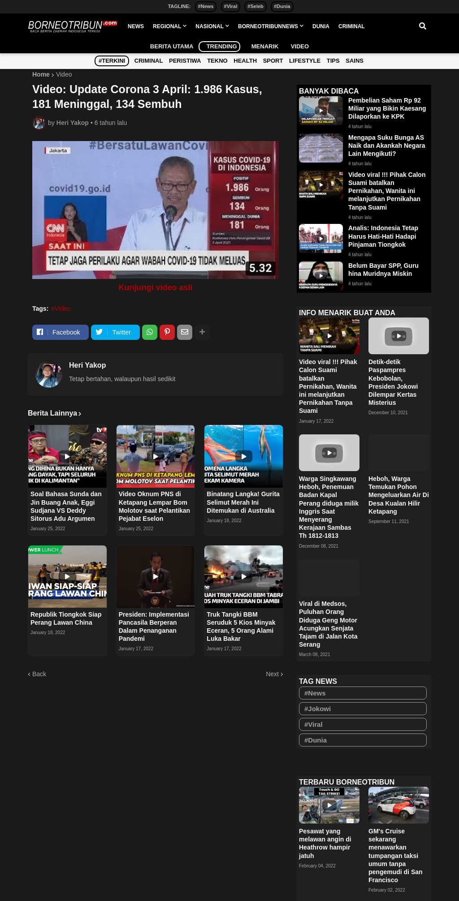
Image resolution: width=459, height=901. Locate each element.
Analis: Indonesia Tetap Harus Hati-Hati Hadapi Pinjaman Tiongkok (383, 236)
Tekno (217, 60)
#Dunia (282, 6)
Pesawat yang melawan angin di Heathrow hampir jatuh (325, 843)
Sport (273, 60)
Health (245, 60)
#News (206, 6)
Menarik (261, 46)
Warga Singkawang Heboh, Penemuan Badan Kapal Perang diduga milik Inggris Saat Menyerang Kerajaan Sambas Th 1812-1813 (329, 507)
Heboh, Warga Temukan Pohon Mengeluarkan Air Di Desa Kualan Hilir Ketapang (398, 495)
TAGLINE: (179, 6)
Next (272, 674)
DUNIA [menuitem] (320, 26)
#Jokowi (317, 708)
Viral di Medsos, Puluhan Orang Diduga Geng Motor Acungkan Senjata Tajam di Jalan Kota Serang (328, 624)
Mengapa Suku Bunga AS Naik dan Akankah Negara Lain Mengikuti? (386, 145)
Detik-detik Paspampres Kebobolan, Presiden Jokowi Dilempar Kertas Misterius (393, 382)
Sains (355, 60)
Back (39, 674)
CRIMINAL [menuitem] (351, 26)
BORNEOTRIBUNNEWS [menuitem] (268, 26)
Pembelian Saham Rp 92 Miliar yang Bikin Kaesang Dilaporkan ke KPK (387, 108)
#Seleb (255, 6)
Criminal (148, 60)
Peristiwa (185, 60)
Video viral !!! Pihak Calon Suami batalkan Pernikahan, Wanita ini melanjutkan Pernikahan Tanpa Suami (386, 191)
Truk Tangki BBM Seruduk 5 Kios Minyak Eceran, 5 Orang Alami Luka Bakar (241, 627)
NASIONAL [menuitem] (209, 26)
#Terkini (112, 60)
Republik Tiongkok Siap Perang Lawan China (65, 618)
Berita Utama (172, 46)
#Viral (231, 6)
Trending (219, 46)
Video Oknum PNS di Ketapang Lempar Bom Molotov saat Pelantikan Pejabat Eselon (154, 506)
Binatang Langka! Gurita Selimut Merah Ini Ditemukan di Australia (243, 502)
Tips (333, 60)
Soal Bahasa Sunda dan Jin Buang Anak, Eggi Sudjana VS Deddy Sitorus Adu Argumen (66, 506)
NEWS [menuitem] (136, 26)
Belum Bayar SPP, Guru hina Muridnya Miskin (383, 269)
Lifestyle (304, 60)
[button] (422, 26)
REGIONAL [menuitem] (167, 26)
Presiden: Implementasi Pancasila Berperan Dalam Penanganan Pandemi (154, 627)
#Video (60, 308)
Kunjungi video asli (155, 287)
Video (297, 46)
